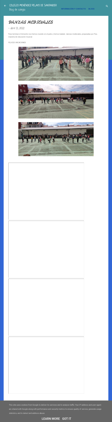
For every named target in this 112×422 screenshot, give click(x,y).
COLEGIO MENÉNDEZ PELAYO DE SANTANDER (33, 5)
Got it (66, 418)
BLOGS (91, 9)
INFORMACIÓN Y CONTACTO (73, 9)
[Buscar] (107, 6)
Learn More (51, 418)
